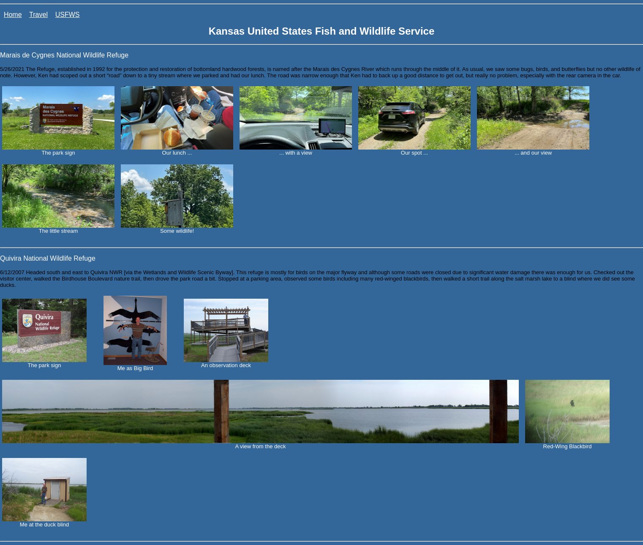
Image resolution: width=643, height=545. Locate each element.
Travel (38, 14)
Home (13, 14)
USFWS (67, 14)
